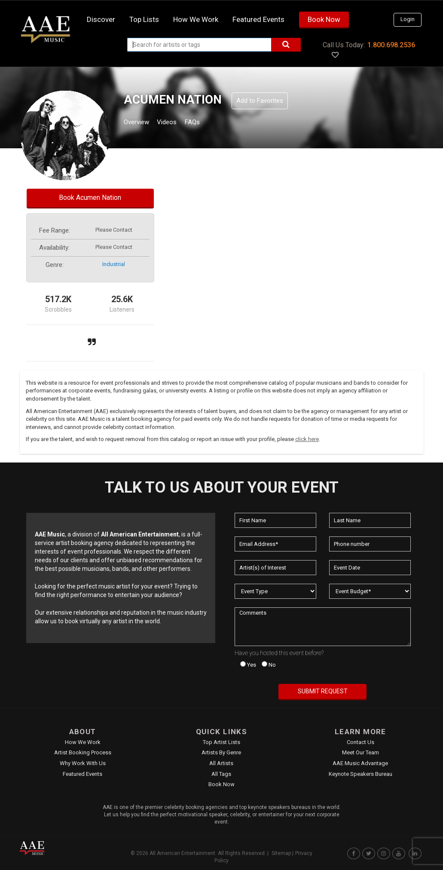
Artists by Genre (221, 752)
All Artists (221, 763)
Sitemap (281, 853)
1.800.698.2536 (391, 45)
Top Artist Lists (221, 742)
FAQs (208, 123)
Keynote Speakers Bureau (360, 774)
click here (307, 439)
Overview (140, 123)
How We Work (83, 742)
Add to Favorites (259, 100)
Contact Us (360, 742)
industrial (113, 264)
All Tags (221, 774)
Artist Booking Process (82, 752)
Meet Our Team (360, 752)
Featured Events (258, 19)
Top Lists (144, 19)
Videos (177, 123)
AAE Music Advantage (360, 763)
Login (407, 19)
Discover (101, 19)
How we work (195, 19)
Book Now (324, 19)
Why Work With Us (83, 763)
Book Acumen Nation (90, 197)
